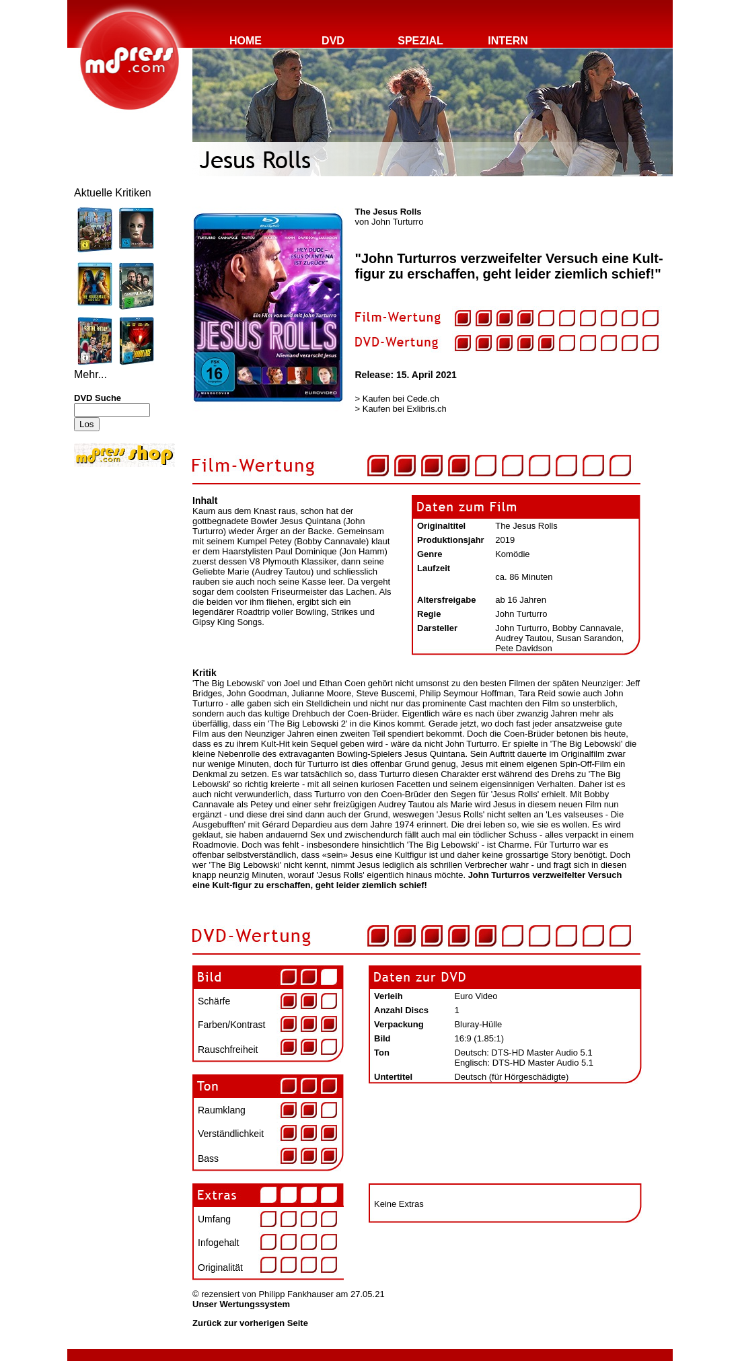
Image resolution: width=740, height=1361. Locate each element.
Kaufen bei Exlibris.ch (405, 409)
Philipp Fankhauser (295, 1294)
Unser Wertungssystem (241, 1304)
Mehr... (90, 374)
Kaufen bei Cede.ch (401, 399)
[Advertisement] (114, 559)
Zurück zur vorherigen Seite (250, 1323)
